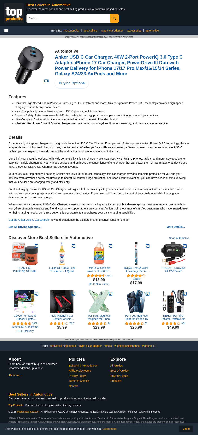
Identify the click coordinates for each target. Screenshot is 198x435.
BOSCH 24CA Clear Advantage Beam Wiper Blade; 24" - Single (136, 269)
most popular (71, 30)
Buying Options (72, 83)
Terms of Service (79, 380)
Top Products (16, 405)
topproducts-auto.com (28, 411)
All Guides (116, 365)
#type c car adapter (90, 345)
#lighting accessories (127, 345)
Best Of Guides (119, 370)
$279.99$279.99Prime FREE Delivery (25, 328)
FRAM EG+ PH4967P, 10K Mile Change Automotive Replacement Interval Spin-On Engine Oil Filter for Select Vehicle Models (25, 269)
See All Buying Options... (25, 226)
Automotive (66, 51)
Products (115, 380)
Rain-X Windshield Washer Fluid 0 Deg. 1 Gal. (99, 269)
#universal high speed (63, 345)
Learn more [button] (110, 428)
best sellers (90, 30)
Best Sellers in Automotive (48, 5)
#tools (108, 345)
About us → (16, 375)
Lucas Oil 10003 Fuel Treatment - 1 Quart (62, 269)
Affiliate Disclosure (80, 370)
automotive (152, 30)
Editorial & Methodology (83, 365)
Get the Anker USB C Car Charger (29, 219)
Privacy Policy (77, 375)
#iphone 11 (149, 345)
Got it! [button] (186, 428)
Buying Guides (119, 375)
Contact (73, 386)
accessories (134, 30)
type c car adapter (112, 30)
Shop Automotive (179, 238)
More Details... (175, 226)
